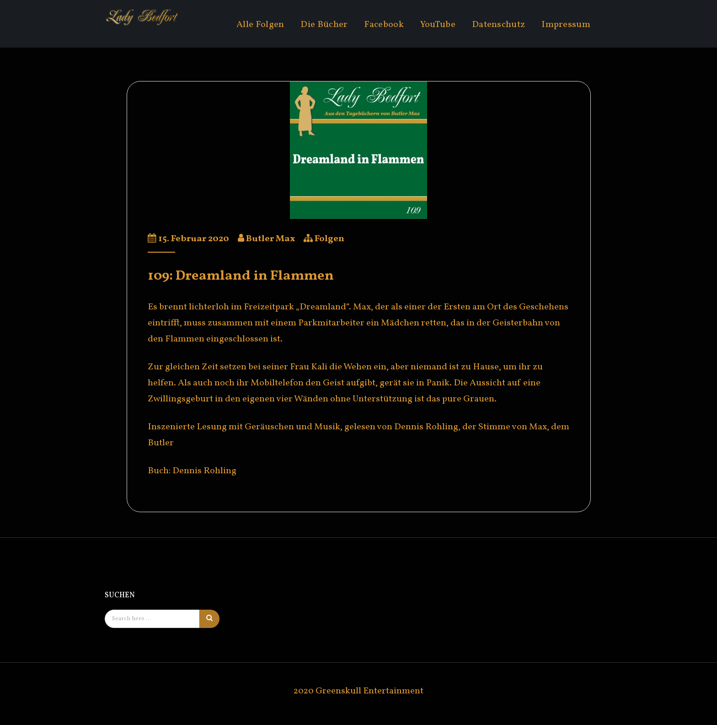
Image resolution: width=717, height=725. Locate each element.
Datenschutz (498, 24)
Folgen (329, 239)
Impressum (565, 24)
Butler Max (270, 239)
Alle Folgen (260, 24)
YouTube (437, 24)
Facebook (383, 24)
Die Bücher (324, 24)
